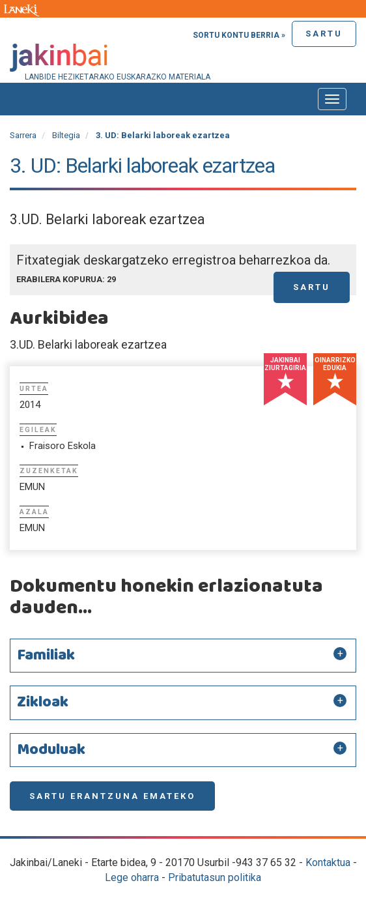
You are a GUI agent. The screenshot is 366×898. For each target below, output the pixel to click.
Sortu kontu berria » (239, 35)
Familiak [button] (46, 655)
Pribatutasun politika (214, 877)
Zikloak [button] (42, 702)
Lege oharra (132, 877)
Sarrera (23, 135)
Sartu (324, 33)
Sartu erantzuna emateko (112, 796)
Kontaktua (327, 862)
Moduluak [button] (51, 750)
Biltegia (66, 135)
